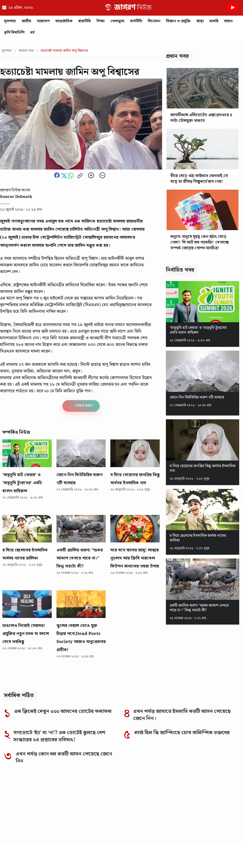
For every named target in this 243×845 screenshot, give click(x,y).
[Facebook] (185, 787)
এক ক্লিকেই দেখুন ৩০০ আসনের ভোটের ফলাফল (63, 711)
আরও (228, 21)
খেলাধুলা (117, 21)
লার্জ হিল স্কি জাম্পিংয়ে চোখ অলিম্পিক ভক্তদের (182, 733)
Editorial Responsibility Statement (38, 831)
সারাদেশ (43, 21)
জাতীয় (26, 21)
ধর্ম (32, 33)
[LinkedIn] (210, 787)
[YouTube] (234, 787)
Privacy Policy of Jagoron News (183, 831)
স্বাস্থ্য (200, 21)
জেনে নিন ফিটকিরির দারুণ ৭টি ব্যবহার (79, 478)
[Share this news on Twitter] (64, 177)
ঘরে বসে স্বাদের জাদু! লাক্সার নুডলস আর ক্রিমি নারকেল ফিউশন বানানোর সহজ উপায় (134, 558)
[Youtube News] (232, 13)
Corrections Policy (94, 831)
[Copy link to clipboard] (80, 176)
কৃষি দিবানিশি (14, 33)
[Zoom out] (102, 176)
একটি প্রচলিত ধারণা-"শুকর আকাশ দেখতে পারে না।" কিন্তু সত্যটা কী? (79, 558)
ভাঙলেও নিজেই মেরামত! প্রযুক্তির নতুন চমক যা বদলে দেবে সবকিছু (25, 633)
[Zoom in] (91, 176)
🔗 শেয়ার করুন (81, 406)
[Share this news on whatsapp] (71, 177)
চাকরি (214, 21)
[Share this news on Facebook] (57, 177)
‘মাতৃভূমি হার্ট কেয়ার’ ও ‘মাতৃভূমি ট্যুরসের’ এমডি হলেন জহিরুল (22, 482)
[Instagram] (197, 787)
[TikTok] (222, 787)
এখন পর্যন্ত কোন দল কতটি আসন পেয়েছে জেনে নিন (64, 757)
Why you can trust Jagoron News (36, 813)
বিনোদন (154, 21)
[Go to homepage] (33, 787)
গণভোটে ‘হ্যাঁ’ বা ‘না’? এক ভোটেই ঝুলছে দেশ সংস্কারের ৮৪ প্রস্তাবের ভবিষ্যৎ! (59, 736)
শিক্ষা (101, 21)
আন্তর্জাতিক (64, 21)
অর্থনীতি (136, 21)
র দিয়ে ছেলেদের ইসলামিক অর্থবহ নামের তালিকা (25, 554)
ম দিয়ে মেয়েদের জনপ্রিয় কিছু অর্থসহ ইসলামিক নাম (134, 478)
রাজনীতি (84, 21)
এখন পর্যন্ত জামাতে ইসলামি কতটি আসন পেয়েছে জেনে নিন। (182, 715)
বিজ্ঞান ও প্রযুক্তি (178, 21)
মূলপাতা (10, 21)
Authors (226, 831)
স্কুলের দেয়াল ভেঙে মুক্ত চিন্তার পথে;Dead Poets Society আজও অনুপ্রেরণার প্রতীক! (81, 637)
